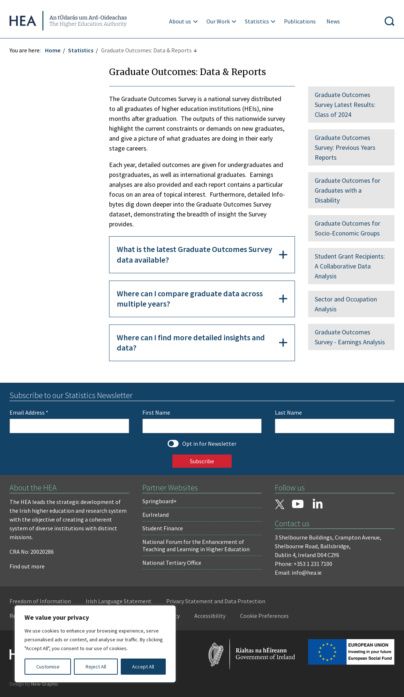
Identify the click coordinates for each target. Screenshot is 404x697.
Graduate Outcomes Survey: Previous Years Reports (344, 147)
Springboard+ (160, 501)
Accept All (143, 666)
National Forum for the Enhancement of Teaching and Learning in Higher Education (196, 545)
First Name (157, 412)
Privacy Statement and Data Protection (217, 601)
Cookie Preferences (266, 615)
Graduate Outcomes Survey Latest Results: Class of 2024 (344, 104)
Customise (48, 666)
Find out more (28, 566)
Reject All (96, 666)
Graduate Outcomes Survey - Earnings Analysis (349, 337)
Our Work (218, 21)
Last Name (288, 412)
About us (180, 21)
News (333, 21)
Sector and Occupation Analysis (345, 304)
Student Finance (163, 528)
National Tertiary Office (172, 562)
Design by (35, 684)
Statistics (257, 21)
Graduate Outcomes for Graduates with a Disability (346, 190)
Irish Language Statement (120, 601)
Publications (300, 21)
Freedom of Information (41, 601)
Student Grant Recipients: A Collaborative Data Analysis (349, 266)
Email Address (30, 412)
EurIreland (156, 514)
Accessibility (211, 615)
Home (54, 50)
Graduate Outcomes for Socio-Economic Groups (346, 228)
